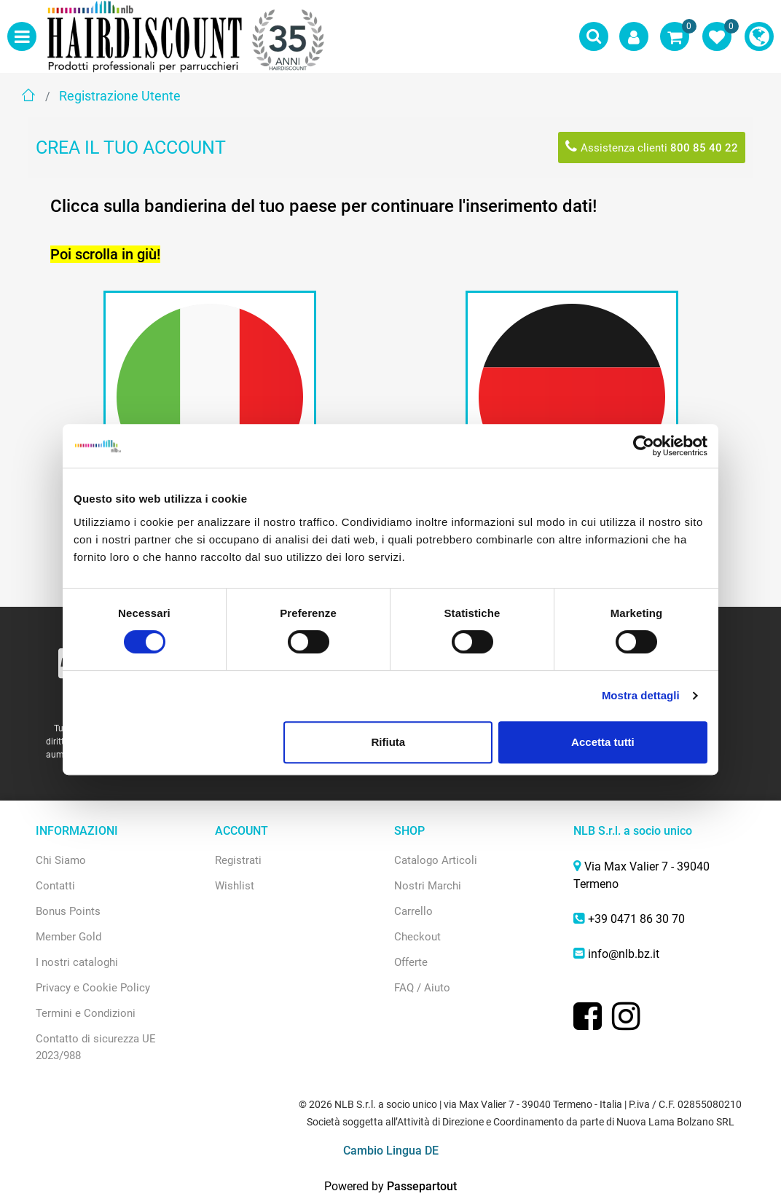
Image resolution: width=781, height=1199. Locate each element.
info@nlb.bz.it (623, 954)
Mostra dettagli (641, 695)
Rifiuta (389, 742)
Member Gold (68, 936)
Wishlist (234, 885)
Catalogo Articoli (435, 860)
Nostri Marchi (427, 885)
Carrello (413, 911)
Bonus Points (68, 911)
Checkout (417, 936)
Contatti (55, 885)
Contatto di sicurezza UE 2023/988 (96, 1047)
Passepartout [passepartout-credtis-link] (422, 1186)
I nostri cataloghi (77, 962)
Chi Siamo (61, 860)
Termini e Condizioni (86, 1013)
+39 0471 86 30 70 (636, 919)
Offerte (411, 962)
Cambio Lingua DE (391, 1150)
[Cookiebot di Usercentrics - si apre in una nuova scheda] (643, 446)
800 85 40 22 (704, 147)
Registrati (238, 860)
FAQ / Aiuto (422, 987)
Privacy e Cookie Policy (93, 987)
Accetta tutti (603, 742)
